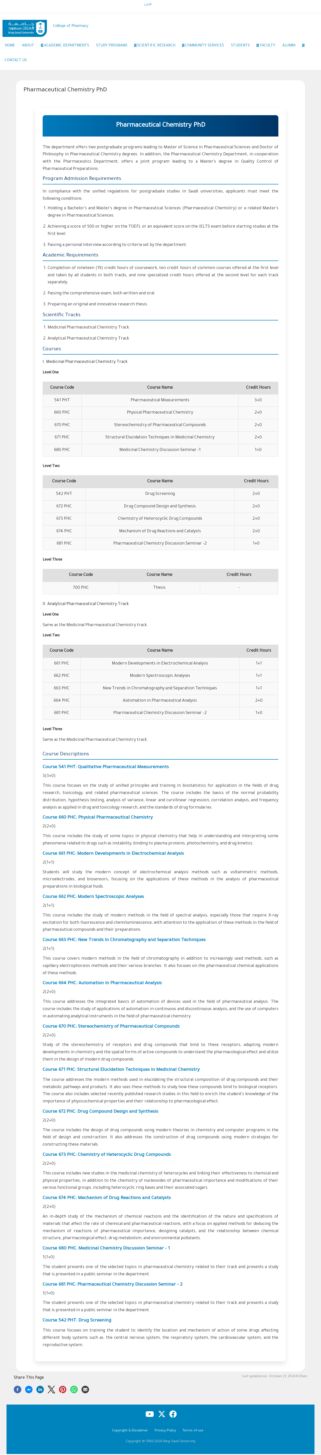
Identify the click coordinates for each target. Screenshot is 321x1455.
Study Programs (116, 46)
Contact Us (16, 61)
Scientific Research (161, 46)
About (31, 46)
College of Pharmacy (71, 26)
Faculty (271, 46)
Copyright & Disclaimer (130, 1432)
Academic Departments (67, 46)
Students (246, 46)
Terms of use (193, 1432)
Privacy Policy (165, 1432)
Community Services (207, 46)
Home (10, 46)
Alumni (295, 46)
